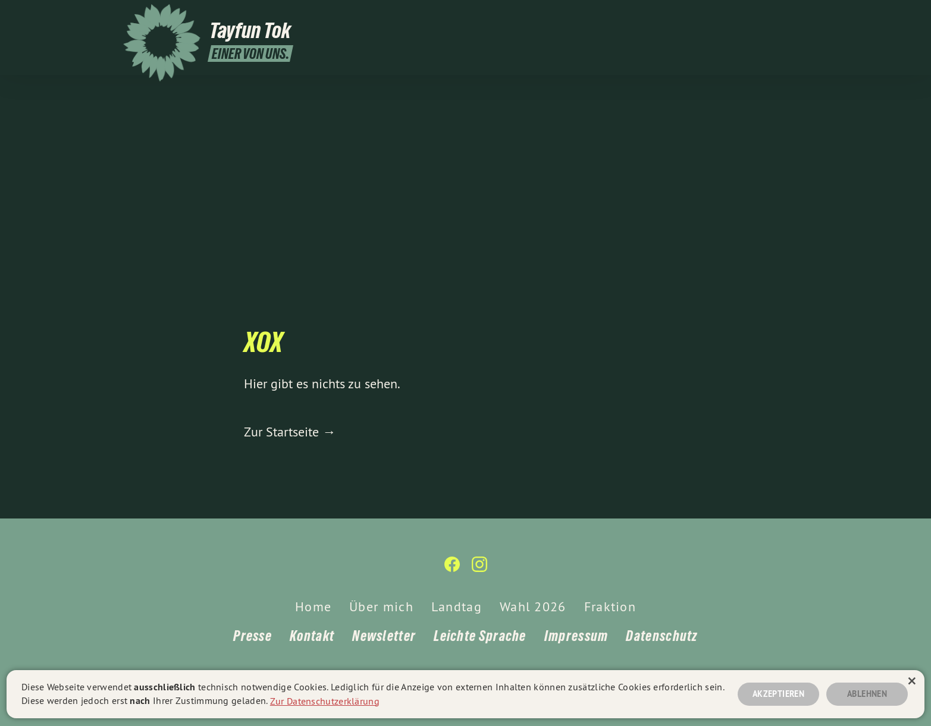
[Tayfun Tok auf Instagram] (802, 16)
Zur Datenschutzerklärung (325, 700)
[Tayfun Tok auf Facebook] (784, 16)
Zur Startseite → (290, 431)
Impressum (576, 636)
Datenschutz (661, 636)
